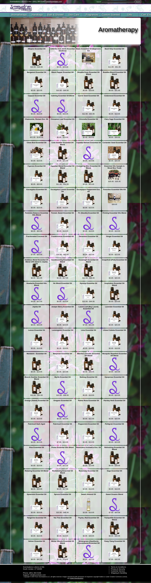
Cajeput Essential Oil (36, 96)
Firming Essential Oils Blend (114, 213)
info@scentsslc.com (54, 2)
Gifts (129, 14)
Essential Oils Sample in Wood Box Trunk (114, 167)
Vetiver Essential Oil (36, 541)
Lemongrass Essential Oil (62, 330)
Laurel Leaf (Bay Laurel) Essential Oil (88, 308)
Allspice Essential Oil (36, 49)
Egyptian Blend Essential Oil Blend (62, 167)
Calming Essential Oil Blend (62, 96)
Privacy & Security (118, 569)
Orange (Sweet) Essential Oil (36, 400)
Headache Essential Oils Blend (36, 284)
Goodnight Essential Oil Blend (88, 261)
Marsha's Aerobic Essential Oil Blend (88, 355)
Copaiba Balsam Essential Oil (88, 143)
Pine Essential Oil (36, 447)
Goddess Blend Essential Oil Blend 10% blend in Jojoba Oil (36, 261)
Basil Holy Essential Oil (114, 49)
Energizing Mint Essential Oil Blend (88, 167)
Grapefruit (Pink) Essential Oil (114, 260)
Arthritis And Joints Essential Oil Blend (62, 50)
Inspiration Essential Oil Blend (114, 284)
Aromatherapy (19, 14)
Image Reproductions (76, 578)
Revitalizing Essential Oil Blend (62, 472)
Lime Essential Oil (88, 330)
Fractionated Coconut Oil (36, 236)
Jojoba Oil (36, 307)
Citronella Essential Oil (88, 119)
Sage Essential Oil (114, 471)
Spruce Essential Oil (62, 494)
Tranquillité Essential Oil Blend (114, 519)
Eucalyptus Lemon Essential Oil (62, 190)
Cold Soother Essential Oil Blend (62, 144)
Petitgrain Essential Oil (114, 424)
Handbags (37, 14)
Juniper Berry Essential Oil (62, 307)
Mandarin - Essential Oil (36, 354)
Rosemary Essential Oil (88, 471)
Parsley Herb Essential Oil (114, 400)
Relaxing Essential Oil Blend (36, 471)
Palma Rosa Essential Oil (88, 400)
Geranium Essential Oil (88, 236)
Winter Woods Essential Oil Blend (62, 542)
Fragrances (92, 14)
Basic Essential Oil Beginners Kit (88, 50)
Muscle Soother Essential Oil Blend (37, 378)
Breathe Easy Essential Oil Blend (88, 73)
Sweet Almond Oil (88, 494)
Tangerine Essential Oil (36, 518)
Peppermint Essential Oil (88, 424)
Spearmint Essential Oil (36, 494)
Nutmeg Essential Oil (88, 377)
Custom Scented (111, 14)
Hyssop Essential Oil (88, 283)
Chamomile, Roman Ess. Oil (36, 119)
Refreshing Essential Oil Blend (114, 448)
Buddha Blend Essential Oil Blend (114, 73)
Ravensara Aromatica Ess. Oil (88, 447)
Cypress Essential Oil (36, 166)
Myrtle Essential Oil (62, 377)
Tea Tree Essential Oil (63, 518)
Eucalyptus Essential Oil (36, 189)
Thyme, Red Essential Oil (88, 518)
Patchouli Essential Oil (62, 424)
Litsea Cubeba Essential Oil (114, 330)
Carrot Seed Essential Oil (88, 96)
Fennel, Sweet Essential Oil (62, 213)
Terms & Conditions (118, 567)
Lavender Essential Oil (114, 307)
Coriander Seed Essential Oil (114, 143)
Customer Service (118, 571)
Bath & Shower (55, 14)
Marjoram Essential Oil (62, 354)
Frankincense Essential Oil (62, 236)
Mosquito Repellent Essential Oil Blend (114, 355)
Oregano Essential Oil (62, 400)
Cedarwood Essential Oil (114, 96)
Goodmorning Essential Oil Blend (62, 261)
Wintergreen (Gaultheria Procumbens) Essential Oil (88, 542)
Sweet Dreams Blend (114, 494)
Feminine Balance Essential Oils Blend (36, 214)
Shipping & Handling (119, 573)
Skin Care (73, 14)
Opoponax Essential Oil (114, 377)
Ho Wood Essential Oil (62, 283)
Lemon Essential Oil (36, 330)
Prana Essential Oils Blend (62, 447)
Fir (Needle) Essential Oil (88, 213)
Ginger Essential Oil (114, 236)
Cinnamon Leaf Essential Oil (62, 119)
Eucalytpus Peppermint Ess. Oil (88, 190)
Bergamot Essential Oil (36, 72)
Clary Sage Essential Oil (114, 119)
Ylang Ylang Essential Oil (114, 541)
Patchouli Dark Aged (36, 424)
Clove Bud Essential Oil (36, 143)
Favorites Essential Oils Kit (114, 189)
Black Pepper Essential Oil (62, 72)
